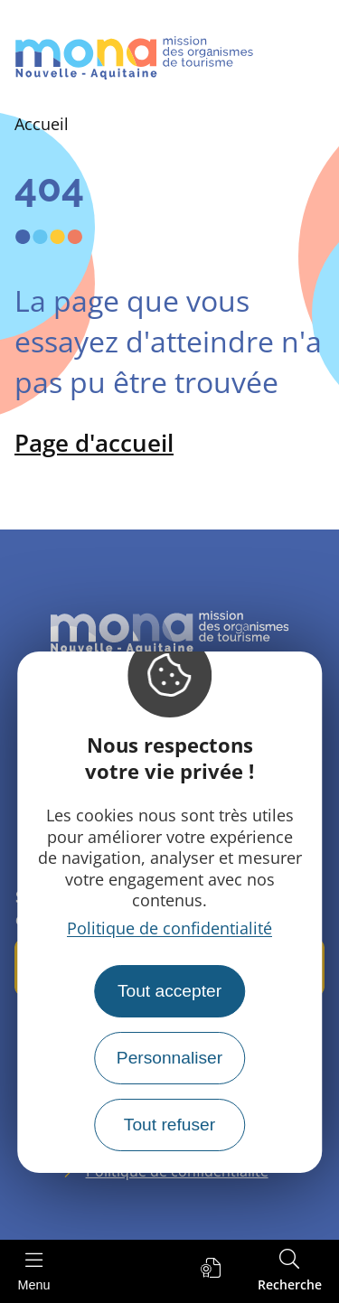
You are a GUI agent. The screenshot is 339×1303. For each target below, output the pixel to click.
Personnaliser (169, 1057)
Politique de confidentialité (169, 928)
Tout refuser (169, 1124)
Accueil (41, 124)
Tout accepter (169, 990)
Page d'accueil (94, 443)
